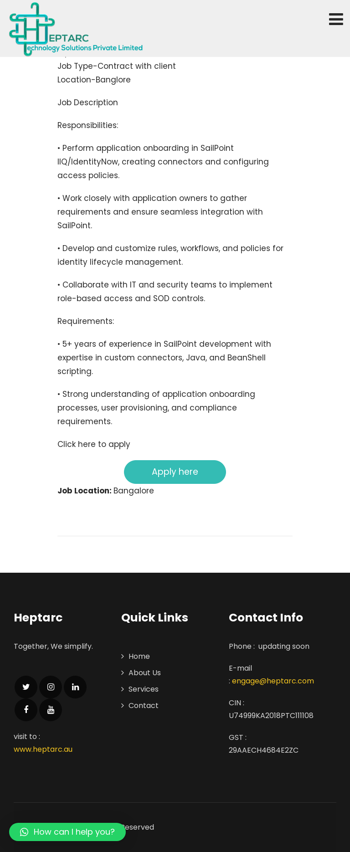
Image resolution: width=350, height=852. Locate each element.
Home (139, 656)
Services (144, 689)
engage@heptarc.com (273, 681)
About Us (145, 672)
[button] (67, 832)
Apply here (175, 472)
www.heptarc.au (43, 749)
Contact (144, 705)
